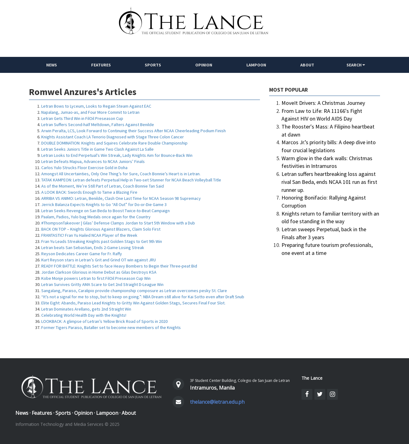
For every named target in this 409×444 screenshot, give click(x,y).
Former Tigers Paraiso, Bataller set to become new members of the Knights (111, 327)
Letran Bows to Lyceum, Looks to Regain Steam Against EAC (96, 106)
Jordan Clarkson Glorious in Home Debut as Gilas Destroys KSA (98, 272)
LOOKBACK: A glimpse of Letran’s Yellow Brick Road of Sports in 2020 (104, 321)
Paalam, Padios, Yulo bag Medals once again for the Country (96, 217)
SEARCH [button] (355, 65)
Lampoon (256, 65)
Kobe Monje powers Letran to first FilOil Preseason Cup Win (96, 278)
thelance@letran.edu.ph (217, 401)
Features (101, 65)
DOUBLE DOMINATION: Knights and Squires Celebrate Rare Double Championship (114, 143)
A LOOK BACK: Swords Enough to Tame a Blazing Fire (89, 192)
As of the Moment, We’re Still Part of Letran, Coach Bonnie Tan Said (102, 186)
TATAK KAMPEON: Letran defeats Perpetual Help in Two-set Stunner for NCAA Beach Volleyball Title (131, 180)
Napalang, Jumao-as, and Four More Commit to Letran (90, 112)
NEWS (51, 65)
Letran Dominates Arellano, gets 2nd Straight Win (86, 309)
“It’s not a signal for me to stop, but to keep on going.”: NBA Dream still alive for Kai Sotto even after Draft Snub (142, 296)
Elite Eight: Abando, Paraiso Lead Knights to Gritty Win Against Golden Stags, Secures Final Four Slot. (133, 303)
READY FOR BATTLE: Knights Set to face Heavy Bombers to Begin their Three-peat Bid (119, 266)
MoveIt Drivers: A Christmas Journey (323, 102)
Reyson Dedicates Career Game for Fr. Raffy (81, 253)
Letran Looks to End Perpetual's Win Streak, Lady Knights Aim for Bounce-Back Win (116, 155)
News (21, 413)
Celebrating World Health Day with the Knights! (83, 315)
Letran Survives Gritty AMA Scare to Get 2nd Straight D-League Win (102, 284)
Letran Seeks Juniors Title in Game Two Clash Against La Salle (97, 149)
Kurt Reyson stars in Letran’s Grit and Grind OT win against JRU (98, 260)
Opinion (203, 65)
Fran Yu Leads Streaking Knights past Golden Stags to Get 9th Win (101, 241)
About (129, 413)
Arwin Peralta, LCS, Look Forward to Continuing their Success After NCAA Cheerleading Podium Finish (133, 130)
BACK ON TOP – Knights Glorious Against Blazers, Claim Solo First (100, 229)
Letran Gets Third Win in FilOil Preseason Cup (82, 118)
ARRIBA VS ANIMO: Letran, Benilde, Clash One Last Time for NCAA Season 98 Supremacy (121, 198)
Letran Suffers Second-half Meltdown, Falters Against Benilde (97, 124)
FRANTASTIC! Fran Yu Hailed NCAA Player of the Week (89, 235)
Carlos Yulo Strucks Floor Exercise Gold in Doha (84, 167)
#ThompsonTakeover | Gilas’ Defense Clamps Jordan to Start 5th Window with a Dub (118, 223)
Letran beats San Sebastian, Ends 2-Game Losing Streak (92, 247)
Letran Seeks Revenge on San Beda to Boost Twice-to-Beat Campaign (105, 210)
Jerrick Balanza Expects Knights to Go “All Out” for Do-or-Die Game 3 (104, 204)
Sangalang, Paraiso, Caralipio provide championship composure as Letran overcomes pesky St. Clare (134, 290)
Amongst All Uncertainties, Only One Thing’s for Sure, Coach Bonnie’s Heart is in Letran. (120, 173)
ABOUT (307, 65)
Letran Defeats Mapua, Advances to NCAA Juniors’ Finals (93, 161)
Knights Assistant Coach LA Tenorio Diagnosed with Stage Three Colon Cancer (112, 137)
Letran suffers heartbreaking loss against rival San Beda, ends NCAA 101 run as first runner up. (329, 181)
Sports (153, 65)
